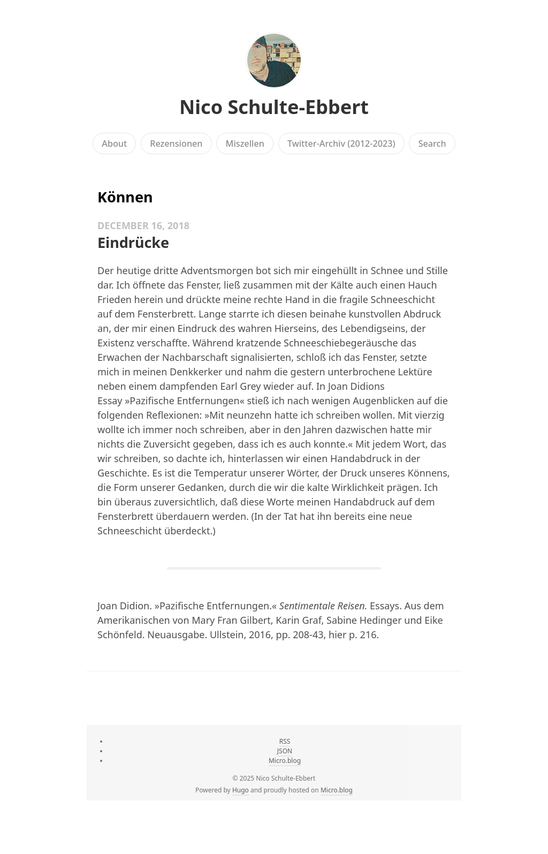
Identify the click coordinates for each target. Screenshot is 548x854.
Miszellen (245, 143)
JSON (284, 750)
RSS (285, 741)
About (114, 143)
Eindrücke (133, 242)
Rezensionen (176, 143)
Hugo (240, 790)
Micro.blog (285, 760)
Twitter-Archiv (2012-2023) (341, 143)
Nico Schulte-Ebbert (274, 107)
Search (432, 143)
